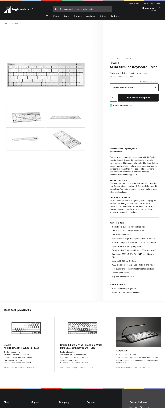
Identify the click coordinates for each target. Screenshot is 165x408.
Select (158, 3)
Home (6, 24)
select (121, 76)
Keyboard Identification (149, 82)
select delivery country (125, 73)
